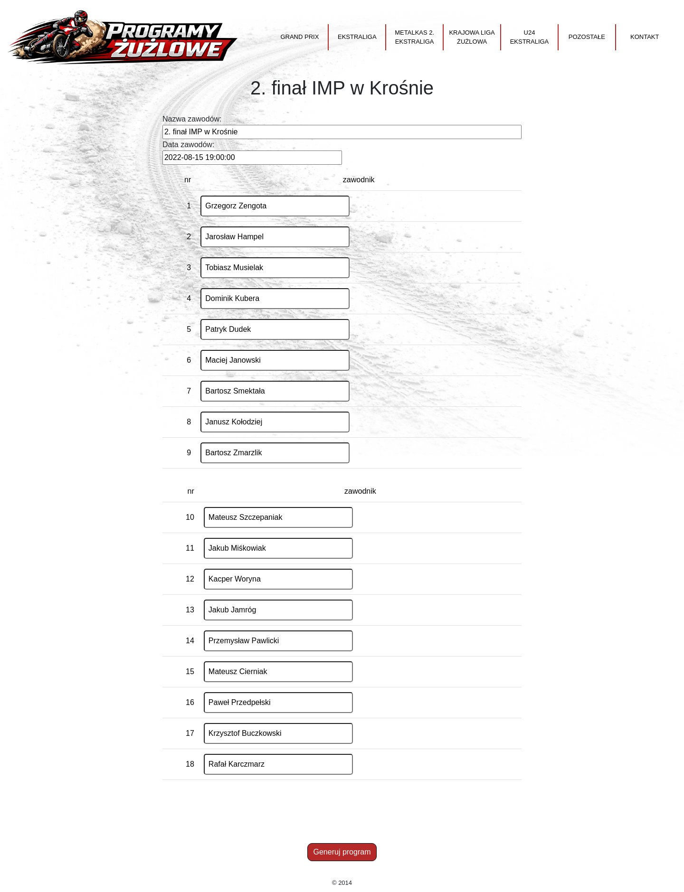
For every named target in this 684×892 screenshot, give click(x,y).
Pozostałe (587, 36)
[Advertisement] (342, 818)
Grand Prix (299, 36)
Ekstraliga (357, 36)
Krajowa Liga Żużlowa (471, 37)
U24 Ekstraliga (529, 37)
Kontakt (644, 36)
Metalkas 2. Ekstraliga (414, 37)
